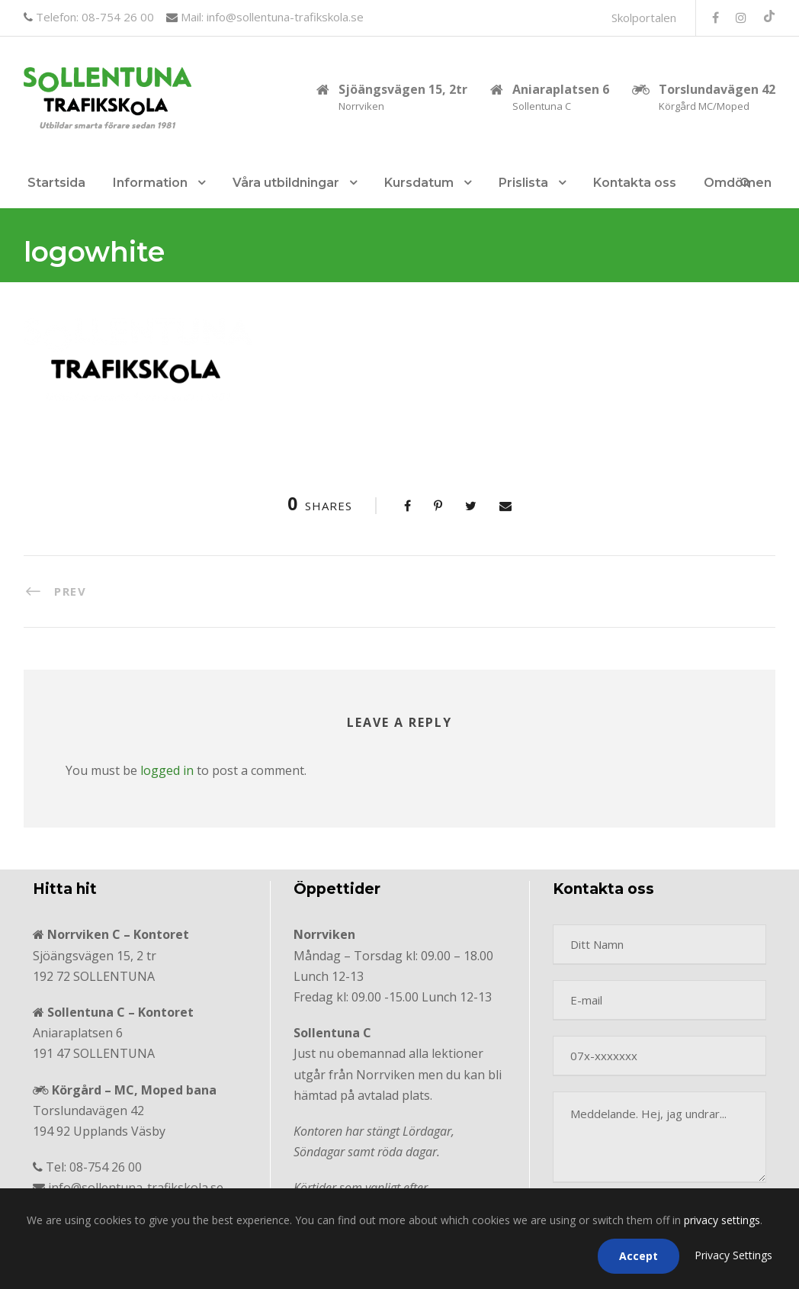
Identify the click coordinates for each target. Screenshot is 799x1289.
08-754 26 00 (105, 1167)
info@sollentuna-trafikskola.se (135, 1187)
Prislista (523, 182)
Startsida (56, 182)
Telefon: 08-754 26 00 (93, 16)
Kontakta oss (634, 182)
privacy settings (722, 1220)
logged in (167, 770)
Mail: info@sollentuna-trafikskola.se (271, 16)
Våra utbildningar (286, 182)
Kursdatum (419, 182)
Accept (638, 1256)
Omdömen (738, 182)
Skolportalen (643, 17)
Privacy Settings (733, 1255)
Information (150, 182)
